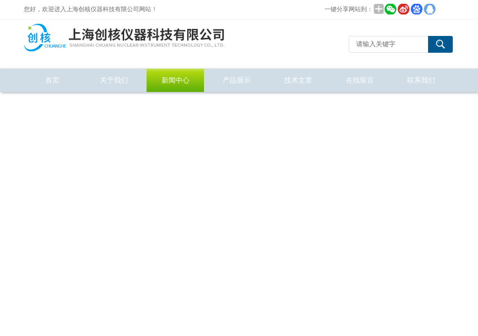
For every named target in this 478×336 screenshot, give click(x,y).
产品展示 (237, 80)
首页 (52, 80)
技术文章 (298, 80)
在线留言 (360, 80)
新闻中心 (176, 80)
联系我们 (421, 80)
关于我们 (114, 80)
